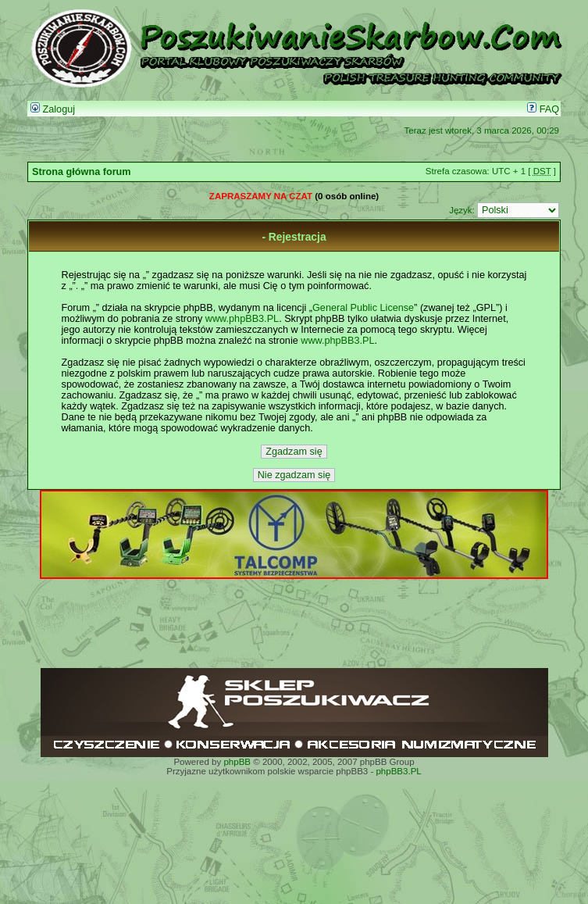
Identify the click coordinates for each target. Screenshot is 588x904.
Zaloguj (52, 109)
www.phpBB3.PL (242, 318)
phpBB (237, 761)
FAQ (543, 109)
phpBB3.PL (398, 771)
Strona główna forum (81, 171)
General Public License (363, 307)
